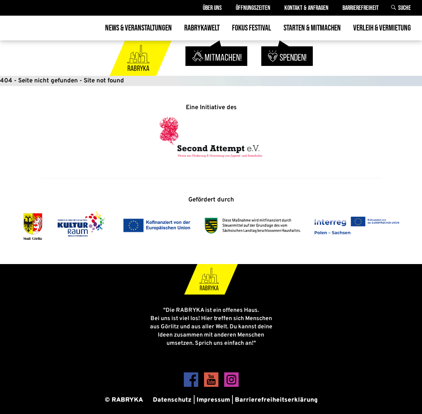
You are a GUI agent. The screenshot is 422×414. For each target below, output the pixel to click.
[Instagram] (231, 385)
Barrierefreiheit (360, 8)
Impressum (213, 400)
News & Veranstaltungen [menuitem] (138, 28)
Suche (404, 8)
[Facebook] (192, 385)
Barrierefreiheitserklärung (276, 400)
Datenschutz (172, 400)
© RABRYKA (124, 400)
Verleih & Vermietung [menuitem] (382, 28)
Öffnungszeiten (253, 8)
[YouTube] (212, 385)
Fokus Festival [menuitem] (251, 28)
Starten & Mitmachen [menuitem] (312, 28)
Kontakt (306, 8)
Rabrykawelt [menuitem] (202, 28)
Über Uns (212, 8)
